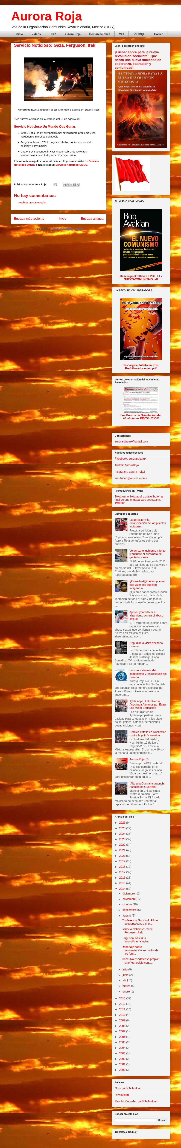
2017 (122, 872)
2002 (122, 1058)
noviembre (129, 898)
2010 (122, 1014)
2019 (122, 861)
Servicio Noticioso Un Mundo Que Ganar (44, 126)
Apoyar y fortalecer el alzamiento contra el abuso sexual (146, 615)
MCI (121, 34)
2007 (122, 1031)
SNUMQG (139, 34)
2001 (122, 1064)
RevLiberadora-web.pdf (141, 368)
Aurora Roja (46, 16)
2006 (122, 1036)
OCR (52, 34)
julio (125, 969)
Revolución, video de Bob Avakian (136, 1101)
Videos (36, 34)
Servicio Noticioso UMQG (72, 164)
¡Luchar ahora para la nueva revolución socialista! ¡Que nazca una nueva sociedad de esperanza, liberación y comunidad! (138, 59)
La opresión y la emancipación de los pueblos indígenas (147, 523)
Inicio (19, 34)
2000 (122, 1069)
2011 (122, 1009)
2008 (122, 1025)
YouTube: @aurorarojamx (131, 478)
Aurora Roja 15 (138, 759)
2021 (122, 850)
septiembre (129, 909)
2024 (122, 833)
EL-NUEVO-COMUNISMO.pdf (143, 278)
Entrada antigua (92, 218)
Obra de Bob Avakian (128, 1088)
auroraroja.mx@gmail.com (131, 441)
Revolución (122, 1094)
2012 (122, 1003)
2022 (122, 844)
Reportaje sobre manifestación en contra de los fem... (140, 950)
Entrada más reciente (29, 218)
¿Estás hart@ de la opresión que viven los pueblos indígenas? (147, 585)
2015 (122, 883)
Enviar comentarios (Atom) (67, 228)
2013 (122, 998)
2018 (122, 866)
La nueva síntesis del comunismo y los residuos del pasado (148, 674)
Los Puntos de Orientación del (140, 417)
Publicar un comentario (31, 202)
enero (126, 991)
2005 (122, 1042)
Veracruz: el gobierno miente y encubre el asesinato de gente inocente (147, 554)
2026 (122, 822)
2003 (122, 1053)
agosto (127, 915)
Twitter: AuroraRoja (127, 465)
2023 (122, 839)
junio (125, 974)
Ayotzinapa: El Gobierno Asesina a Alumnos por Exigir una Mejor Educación (147, 704)
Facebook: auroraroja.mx (130, 458)
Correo (158, 34)
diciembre (129, 893)
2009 (122, 1020)
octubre (127, 904)
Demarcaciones (99, 34)
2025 (122, 828)
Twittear (120, 502)
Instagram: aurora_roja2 (130, 471)
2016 (122, 877)
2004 (122, 1047)
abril (125, 980)
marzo (126, 985)
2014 (122, 888)
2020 (122, 855)
